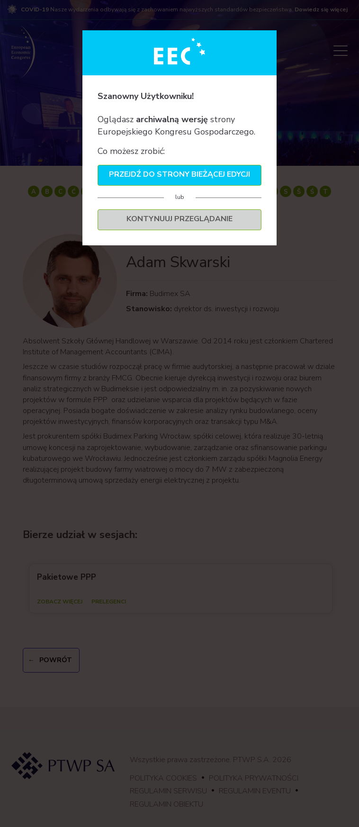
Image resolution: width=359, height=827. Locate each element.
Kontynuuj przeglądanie (179, 219)
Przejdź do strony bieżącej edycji (179, 174)
